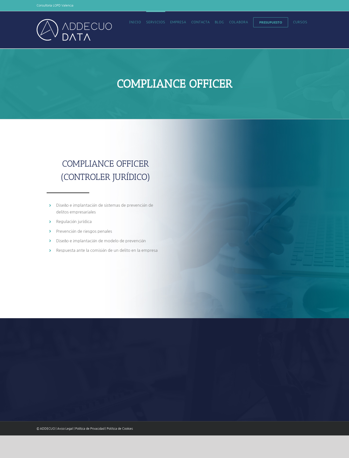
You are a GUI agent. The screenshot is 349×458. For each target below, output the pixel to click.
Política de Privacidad (90, 428)
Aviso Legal (65, 428)
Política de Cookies (120, 428)
